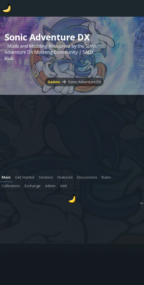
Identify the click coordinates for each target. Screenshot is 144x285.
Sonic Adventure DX (84, 81)
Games (54, 81)
